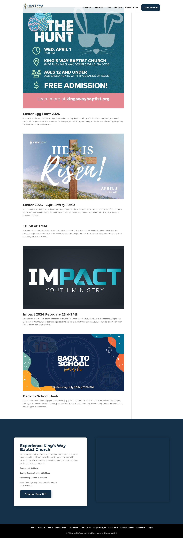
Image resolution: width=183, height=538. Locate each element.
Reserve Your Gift (36, 494)
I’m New (118, 8)
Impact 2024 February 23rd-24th (50, 314)
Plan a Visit (73, 527)
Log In (150, 527)
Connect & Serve (127, 527)
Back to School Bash (40, 396)
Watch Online (131, 8)
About (50, 527)
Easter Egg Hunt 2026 (41, 114)
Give (109, 8)
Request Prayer (99, 527)
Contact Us (140, 527)
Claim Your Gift (151, 7)
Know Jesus (113, 527)
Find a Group (86, 527)
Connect (87, 8)
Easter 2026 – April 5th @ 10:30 (49, 205)
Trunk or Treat (35, 226)
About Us (99, 8)
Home (32, 527)
